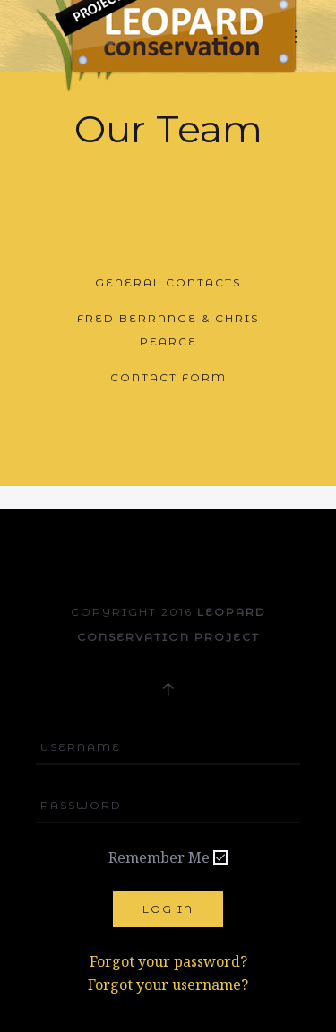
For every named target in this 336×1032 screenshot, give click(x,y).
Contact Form (168, 377)
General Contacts (168, 282)
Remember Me (159, 857)
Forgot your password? (168, 961)
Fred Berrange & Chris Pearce (168, 329)
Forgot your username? (168, 984)
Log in (168, 909)
